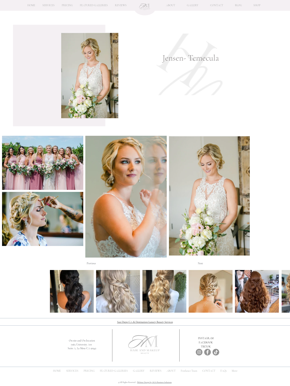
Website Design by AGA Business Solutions (154, 382)
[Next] (194, 263)
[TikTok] (216, 352)
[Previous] (98, 263)
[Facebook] (207, 352)
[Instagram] (199, 352)
